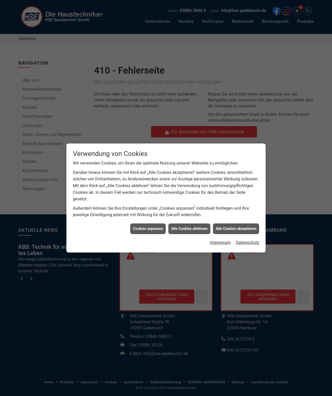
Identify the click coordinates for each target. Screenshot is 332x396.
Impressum (220, 234)
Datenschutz (247, 234)
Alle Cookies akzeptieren (236, 221)
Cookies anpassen (148, 221)
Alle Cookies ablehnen (189, 221)
